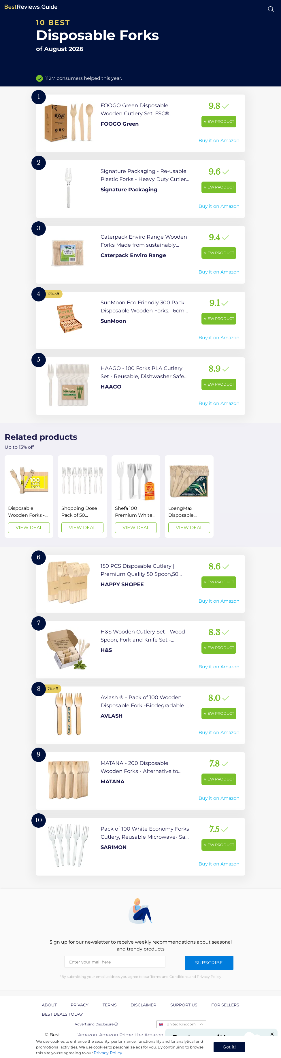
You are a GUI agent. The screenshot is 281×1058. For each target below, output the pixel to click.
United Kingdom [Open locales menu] (181, 1024)
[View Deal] (29, 496)
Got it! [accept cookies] (229, 1047)
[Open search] (271, 9)
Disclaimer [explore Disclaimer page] (143, 1005)
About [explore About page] (49, 1005)
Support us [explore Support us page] (183, 1005)
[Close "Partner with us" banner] (272, 1034)
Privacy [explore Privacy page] (79, 1005)
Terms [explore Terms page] (110, 1005)
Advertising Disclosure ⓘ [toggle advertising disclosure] (96, 1024)
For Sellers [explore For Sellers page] (225, 1005)
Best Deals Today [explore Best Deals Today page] (62, 1014)
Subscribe (209, 962)
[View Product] (140, 123)
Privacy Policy (108, 1052)
